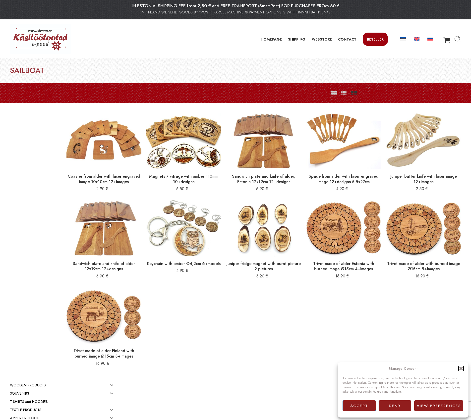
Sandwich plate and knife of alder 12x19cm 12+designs (158, 253)
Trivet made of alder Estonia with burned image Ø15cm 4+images (361, 253)
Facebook (245, 416)
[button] (461, 368)
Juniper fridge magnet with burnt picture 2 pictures (294, 253)
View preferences (439, 406)
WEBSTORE (322, 39)
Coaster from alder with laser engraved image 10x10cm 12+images (158, 172)
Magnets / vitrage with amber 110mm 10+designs (225, 170)
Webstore (245, 399)
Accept (359, 406)
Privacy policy (248, 410)
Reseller (375, 39)
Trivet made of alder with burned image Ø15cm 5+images (429, 253)
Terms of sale (247, 404)
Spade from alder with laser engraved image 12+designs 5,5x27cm (362, 172)
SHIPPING (296, 39)
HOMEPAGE (271, 39)
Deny (395, 406)
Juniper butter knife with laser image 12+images (430, 170)
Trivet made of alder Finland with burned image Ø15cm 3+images (157, 331)
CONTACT (347, 39)
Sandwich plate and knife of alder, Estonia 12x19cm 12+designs (293, 172)
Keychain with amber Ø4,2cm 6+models (226, 253)
